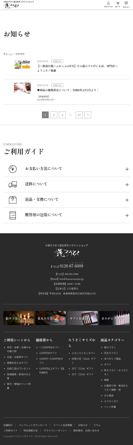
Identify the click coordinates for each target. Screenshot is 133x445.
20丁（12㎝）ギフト (83, 368)
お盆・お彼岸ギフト (17, 357)
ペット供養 (110, 406)
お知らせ (83, 425)
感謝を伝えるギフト (17, 362)
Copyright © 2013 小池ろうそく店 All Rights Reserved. (30, 436)
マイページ (108, 4)
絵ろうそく (110, 347)
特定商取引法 (31, 430)
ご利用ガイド (10, 430)
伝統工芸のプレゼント (19, 368)
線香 (106, 379)
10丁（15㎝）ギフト (83, 374)
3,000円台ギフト (48, 353)
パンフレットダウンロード (33, 425)
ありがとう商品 (112, 358)
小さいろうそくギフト (84, 353)
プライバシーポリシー (55, 430)
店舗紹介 (8, 425)
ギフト (107, 364)
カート (117, 4)
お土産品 (109, 395)
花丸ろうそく (111, 353)
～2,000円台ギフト (49, 347)
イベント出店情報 (62, 425)
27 (79, 115)
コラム (96, 425)
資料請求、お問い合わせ (86, 430)
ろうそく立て (111, 401)
